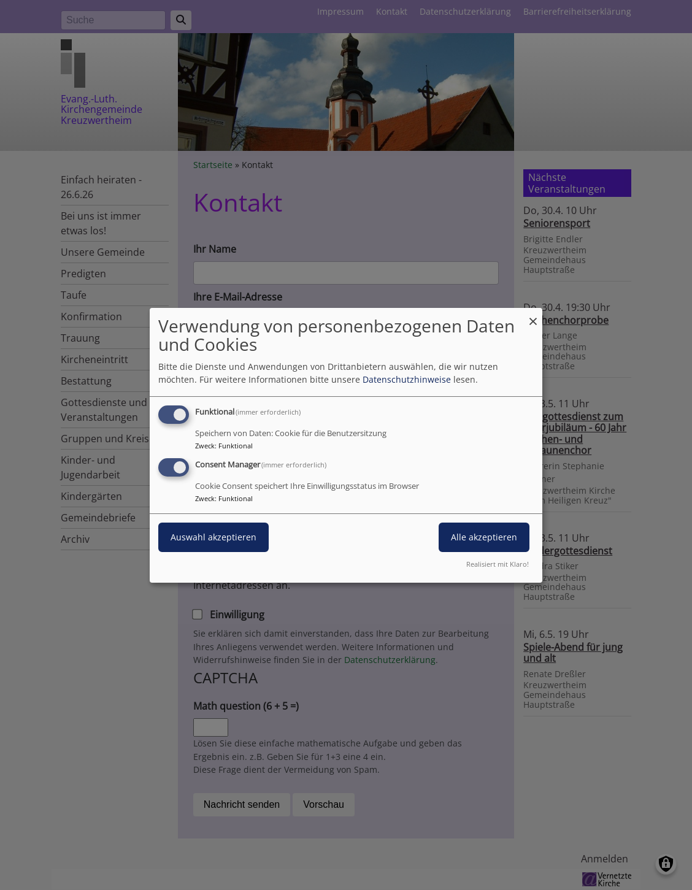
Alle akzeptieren (484, 537)
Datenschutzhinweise (407, 379)
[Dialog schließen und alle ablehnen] (533, 315)
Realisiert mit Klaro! (497, 564)
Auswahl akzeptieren (213, 537)
